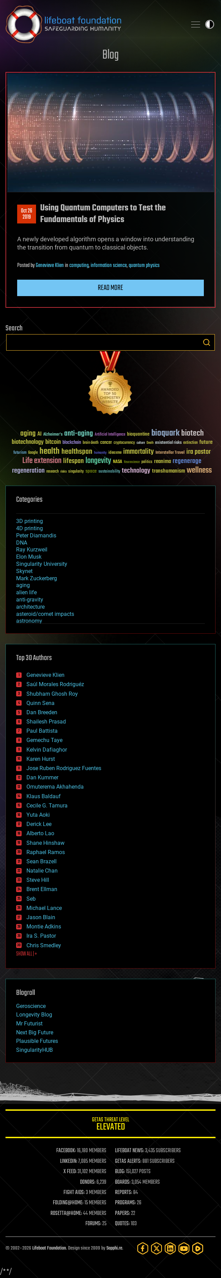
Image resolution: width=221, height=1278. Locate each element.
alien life (26, 592)
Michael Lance (44, 908)
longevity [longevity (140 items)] (98, 461)
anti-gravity (29, 599)
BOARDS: (122, 1182)
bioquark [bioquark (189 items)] (165, 433)
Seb (31, 899)
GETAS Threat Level (110, 1125)
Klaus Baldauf (43, 796)
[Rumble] (197, 1248)
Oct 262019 (26, 214)
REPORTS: (123, 1192)
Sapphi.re (114, 1248)
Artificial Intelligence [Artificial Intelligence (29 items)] (110, 435)
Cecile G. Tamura (47, 805)
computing (79, 265)
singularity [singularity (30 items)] (76, 472)
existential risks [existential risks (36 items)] (168, 443)
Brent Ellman (41, 889)
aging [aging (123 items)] (28, 433)
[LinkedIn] (170, 1248)
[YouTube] (183, 1248)
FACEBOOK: (66, 1150)
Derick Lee (38, 824)
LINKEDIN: (68, 1161)
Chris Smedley (43, 945)
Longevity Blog (34, 1014)
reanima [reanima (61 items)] (162, 461)
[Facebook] (142, 1248)
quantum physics (144, 265)
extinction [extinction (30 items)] (190, 443)
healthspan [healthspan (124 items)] (76, 452)
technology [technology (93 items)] (136, 471)
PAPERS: (122, 1213)
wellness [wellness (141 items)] (199, 470)
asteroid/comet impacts (45, 614)
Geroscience (31, 1006)
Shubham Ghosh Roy (52, 694)
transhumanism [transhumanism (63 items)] (168, 471)
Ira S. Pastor (41, 936)
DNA (21, 542)
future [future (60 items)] (205, 442)
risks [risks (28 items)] (63, 472)
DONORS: (87, 1182)
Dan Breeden (41, 712)
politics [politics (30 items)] (146, 462)
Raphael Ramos (45, 852)
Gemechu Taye (44, 740)
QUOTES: (122, 1223)
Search (206, 342)
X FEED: (70, 1171)
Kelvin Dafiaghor (46, 749)
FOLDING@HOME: (68, 1202)
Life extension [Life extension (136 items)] (41, 461)
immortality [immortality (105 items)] (138, 452)
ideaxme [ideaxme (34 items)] (114, 453)
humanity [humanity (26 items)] (100, 453)
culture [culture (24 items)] (141, 443)
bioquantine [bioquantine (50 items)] (138, 434)
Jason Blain (40, 917)
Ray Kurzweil (31, 549)
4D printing (29, 528)
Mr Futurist (29, 1023)
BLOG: (120, 1171)
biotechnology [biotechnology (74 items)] (28, 442)
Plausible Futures (37, 1041)
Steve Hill (37, 880)
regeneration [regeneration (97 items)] (28, 471)
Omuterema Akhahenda (55, 786)
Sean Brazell (41, 861)
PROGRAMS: (125, 1202)
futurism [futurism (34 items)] (19, 453)
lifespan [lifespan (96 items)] (73, 461)
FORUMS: (93, 1223)
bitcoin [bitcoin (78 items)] (53, 442)
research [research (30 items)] (52, 472)
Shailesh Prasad (46, 721)
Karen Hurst (40, 759)
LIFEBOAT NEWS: (129, 1150)
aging (23, 585)
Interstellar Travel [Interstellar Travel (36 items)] (170, 452)
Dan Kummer (42, 777)
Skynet (24, 571)
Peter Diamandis (36, 535)
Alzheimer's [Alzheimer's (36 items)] (52, 434)
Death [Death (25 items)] (150, 443)
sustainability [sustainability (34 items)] (109, 472)
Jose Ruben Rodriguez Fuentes (63, 768)
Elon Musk (29, 556)
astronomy (29, 621)
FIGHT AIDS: (74, 1192)
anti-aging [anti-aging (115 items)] (78, 433)
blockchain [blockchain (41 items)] (71, 443)
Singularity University (41, 564)
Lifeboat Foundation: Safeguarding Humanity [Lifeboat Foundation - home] (93, 24)
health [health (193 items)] (49, 452)
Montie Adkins (43, 926)
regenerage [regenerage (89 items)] (187, 461)
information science (109, 265)
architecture (30, 607)
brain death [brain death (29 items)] (90, 443)
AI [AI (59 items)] (39, 434)
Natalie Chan (42, 870)
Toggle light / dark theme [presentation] (209, 24)
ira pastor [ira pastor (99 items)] (198, 452)
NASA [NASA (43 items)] (117, 462)
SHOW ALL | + (26, 954)
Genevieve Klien (50, 265)
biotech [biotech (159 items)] (192, 433)
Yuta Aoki (38, 815)
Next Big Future (34, 1032)
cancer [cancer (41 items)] (106, 443)
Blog (110, 55)
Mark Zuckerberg (36, 578)
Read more (110, 288)
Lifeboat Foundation (49, 1248)
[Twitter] (156, 1248)
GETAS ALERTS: (128, 1161)
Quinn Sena (40, 703)
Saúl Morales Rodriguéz (55, 684)
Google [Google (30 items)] (33, 453)
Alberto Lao (40, 833)
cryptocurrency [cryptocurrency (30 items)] (124, 443)
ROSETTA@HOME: (66, 1213)
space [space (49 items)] (91, 471)
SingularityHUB (34, 1050)
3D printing (29, 521)
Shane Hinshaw (45, 843)
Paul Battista (42, 731)
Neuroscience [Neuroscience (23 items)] (132, 462)
